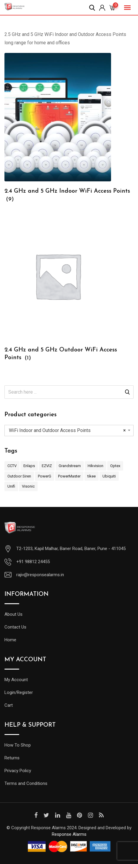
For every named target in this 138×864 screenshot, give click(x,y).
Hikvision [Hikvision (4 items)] (95, 466)
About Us (13, 614)
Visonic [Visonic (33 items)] (28, 486)
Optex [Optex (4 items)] (115, 466)
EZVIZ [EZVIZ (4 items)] (47, 466)
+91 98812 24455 (33, 561)
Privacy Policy (17, 770)
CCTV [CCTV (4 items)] (12, 466)
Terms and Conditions (25, 783)
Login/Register (18, 692)
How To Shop (17, 745)
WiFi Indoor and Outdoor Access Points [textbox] (67, 430)
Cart (8, 705)
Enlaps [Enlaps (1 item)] (29, 466)
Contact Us (15, 627)
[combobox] (69, 430)
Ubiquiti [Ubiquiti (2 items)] (109, 476)
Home (10, 639)
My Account (16, 679)
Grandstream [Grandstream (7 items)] (70, 466)
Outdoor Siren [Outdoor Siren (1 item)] (19, 476)
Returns (12, 758)
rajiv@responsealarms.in (40, 574)
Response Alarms (69, 834)
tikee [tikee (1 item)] (91, 476)
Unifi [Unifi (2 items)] (11, 486)
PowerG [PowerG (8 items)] (44, 476)
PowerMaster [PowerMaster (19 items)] (69, 476)
